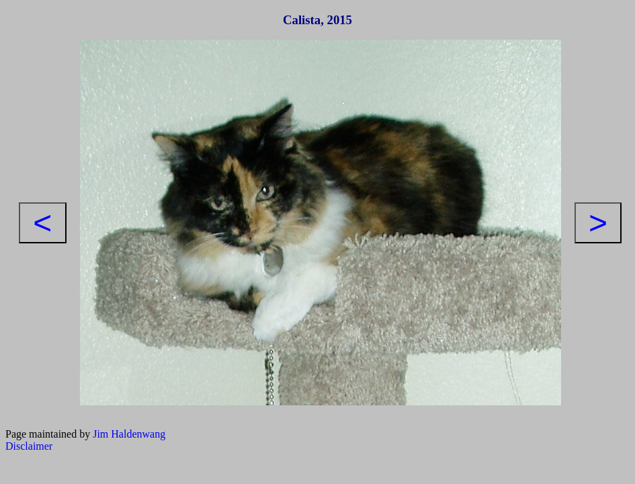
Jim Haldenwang (129, 434)
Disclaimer (28, 446)
